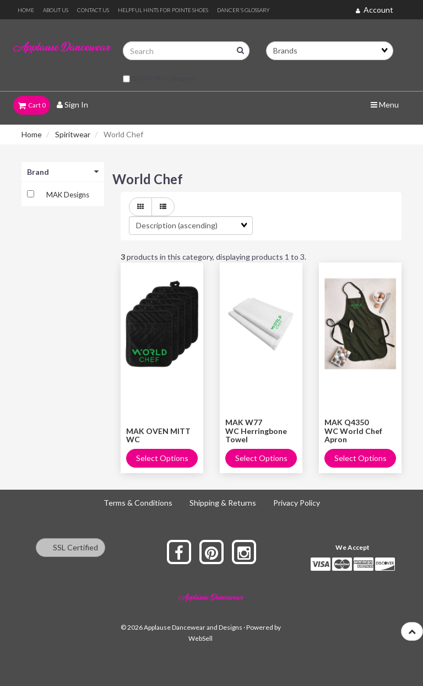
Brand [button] (63, 171)
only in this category (158, 78)
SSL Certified (70, 547)
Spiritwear (72, 134)
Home (31, 134)
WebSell (200, 638)
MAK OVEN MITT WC (158, 435)
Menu (385, 104)
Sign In (72, 104)
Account (374, 9)
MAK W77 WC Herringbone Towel (256, 430)
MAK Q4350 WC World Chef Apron (353, 430)
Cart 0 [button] (31, 105)
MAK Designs (67, 194)
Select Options (162, 458)
